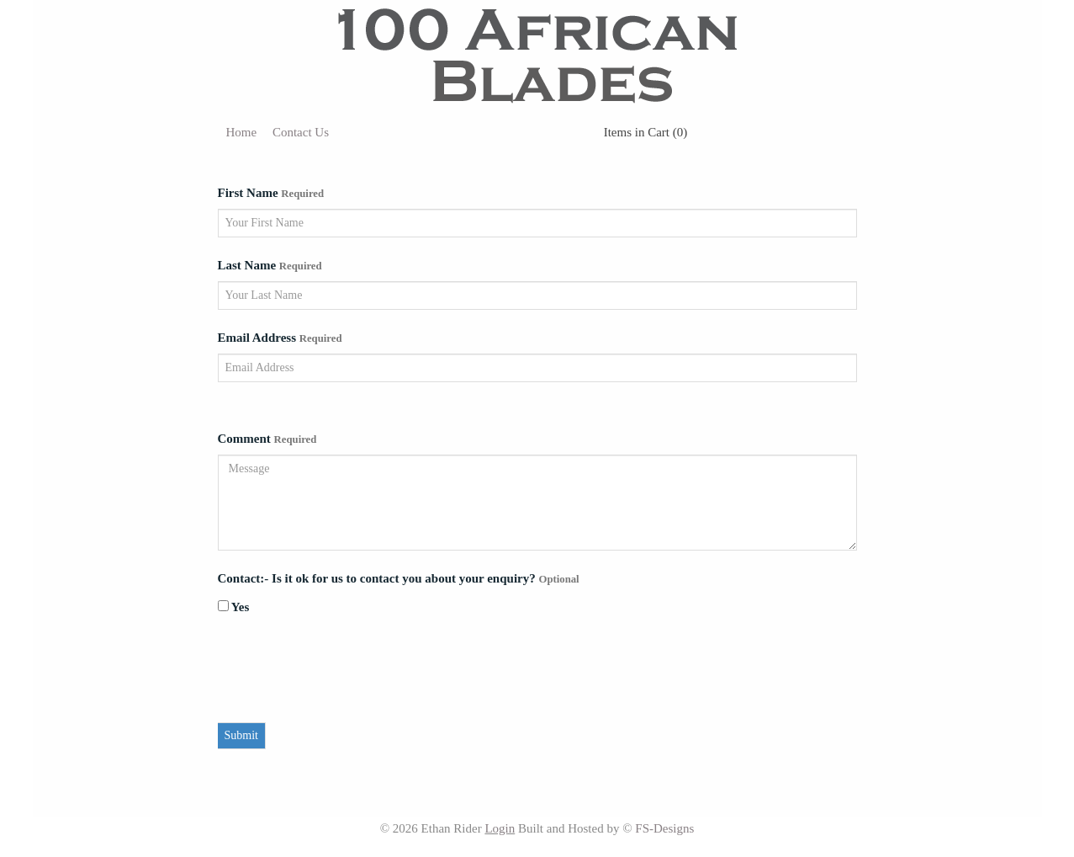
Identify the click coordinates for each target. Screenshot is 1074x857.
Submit (241, 735)
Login (499, 828)
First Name (271, 193)
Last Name (270, 265)
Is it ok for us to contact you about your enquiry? (425, 578)
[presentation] (346, 672)
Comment (267, 438)
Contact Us (300, 132)
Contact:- (245, 578)
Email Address (280, 337)
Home (241, 132)
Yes (234, 607)
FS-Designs (664, 828)
